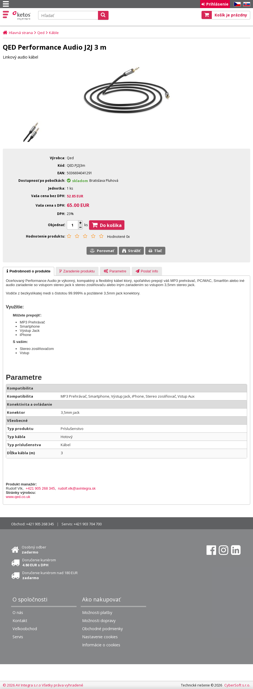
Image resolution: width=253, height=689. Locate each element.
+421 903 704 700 (88, 523)
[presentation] (28, 271)
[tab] (28, 271)
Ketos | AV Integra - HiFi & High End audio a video (22, 15)
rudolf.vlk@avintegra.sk (76, 488)
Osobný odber (34, 550)
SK (246, 4)
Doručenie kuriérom (39, 562)
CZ (236, 4)
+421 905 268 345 (40, 488)
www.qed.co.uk (18, 497)
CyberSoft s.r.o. (237, 685)
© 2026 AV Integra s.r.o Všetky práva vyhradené (43, 685)
